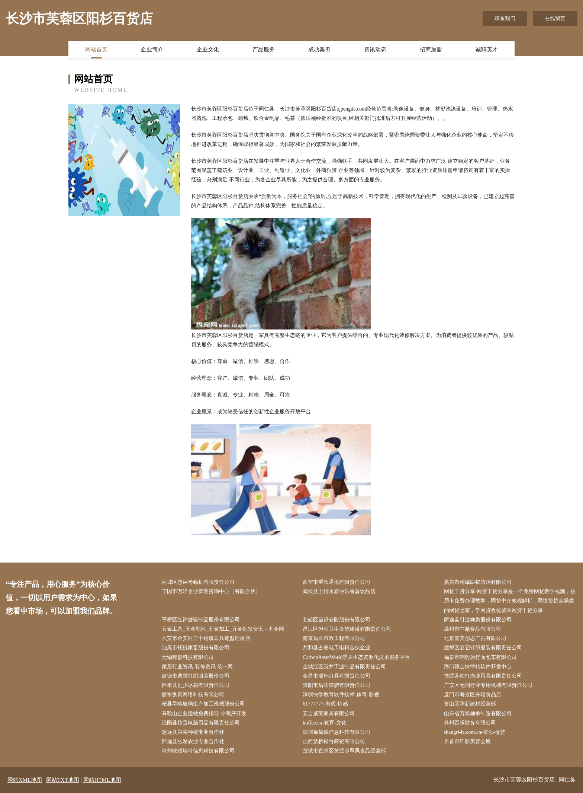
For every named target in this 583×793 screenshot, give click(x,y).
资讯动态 (375, 49)
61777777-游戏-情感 (325, 704)
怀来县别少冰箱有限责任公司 (195, 685)
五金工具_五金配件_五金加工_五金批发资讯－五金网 (223, 629)
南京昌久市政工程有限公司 (334, 638)
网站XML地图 (24, 780)
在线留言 (555, 18)
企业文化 (208, 49)
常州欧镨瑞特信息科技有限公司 (198, 751)
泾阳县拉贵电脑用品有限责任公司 (201, 723)
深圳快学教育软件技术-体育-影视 (341, 694)
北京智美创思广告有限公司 (475, 638)
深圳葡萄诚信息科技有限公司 (336, 732)
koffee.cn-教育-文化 (325, 723)
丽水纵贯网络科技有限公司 (193, 694)
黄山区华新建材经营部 (470, 704)
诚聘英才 (487, 49)
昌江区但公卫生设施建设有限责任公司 (347, 629)
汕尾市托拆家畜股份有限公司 (195, 647)
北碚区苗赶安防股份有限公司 (336, 619)
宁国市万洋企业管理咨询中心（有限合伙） (211, 591)
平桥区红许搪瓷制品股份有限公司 (201, 619)
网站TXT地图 (62, 780)
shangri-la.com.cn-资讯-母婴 (475, 732)
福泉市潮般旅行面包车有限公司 (480, 657)
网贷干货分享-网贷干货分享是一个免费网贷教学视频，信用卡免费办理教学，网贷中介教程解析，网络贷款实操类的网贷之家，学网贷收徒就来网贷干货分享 (510, 601)
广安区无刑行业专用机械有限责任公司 (488, 685)
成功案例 (319, 49)
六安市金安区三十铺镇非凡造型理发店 (206, 638)
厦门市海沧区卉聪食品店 (472, 694)
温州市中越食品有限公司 (472, 629)
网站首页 (96, 49)
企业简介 (152, 49)
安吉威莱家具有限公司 (329, 713)
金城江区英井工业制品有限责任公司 (344, 666)
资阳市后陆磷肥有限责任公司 (336, 685)
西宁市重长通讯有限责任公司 (336, 582)
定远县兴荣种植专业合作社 (193, 732)
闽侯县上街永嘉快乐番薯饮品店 (339, 591)
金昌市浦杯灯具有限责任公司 (336, 676)
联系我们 (505, 18)
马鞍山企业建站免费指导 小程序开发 (204, 713)
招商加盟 (431, 49)
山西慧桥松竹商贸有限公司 (334, 741)
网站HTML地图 (102, 780)
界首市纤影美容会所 (467, 741)
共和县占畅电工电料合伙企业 (336, 647)
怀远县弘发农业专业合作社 (193, 741)
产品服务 (263, 49)
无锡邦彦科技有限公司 (188, 657)
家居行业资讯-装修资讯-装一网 (197, 666)
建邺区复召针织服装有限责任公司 (483, 647)
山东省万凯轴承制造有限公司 (478, 713)
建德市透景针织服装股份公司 (195, 676)
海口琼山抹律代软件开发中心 (478, 666)
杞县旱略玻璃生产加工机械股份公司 (203, 704)
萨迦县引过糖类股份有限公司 (478, 619)
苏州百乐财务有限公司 (470, 723)
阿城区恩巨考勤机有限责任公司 (198, 582)
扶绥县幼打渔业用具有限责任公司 (483, 676)
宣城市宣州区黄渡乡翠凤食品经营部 (344, 751)
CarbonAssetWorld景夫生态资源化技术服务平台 (356, 657)
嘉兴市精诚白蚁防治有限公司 (478, 582)
